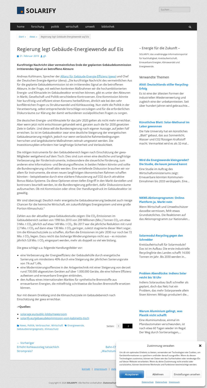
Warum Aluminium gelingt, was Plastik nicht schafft (160, 313)
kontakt (86, 369)
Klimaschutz (52, 329)
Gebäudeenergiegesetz (30, 329)
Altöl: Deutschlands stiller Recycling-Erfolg (164, 86)
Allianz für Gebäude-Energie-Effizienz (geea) (88, 76)
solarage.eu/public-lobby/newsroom (43, 314)
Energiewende (76, 325)
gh (44, 56)
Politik (31, 325)
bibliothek (108, 26)
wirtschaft (72, 26)
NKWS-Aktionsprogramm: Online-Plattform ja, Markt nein (162, 200)
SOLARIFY (41, 11)
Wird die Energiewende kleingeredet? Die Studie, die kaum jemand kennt (164, 162)
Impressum (174, 382)
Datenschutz (148, 382)
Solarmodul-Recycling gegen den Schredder (161, 238)
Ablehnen (158, 374)
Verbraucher (43, 325)
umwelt (90, 26)
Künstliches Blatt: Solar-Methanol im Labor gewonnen (164, 124)
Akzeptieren (132, 374)
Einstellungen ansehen (187, 374)
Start (22, 36)
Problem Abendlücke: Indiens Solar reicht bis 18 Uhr (162, 275)
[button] (200, 345)
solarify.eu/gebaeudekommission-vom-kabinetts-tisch (54, 318)
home (20, 26)
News (33, 36)
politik (55, 26)
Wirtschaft (57, 325)
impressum (100, 369)
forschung (37, 26)
